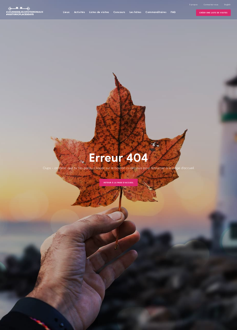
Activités (79, 12)
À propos (193, 4)
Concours (119, 12)
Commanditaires (155, 12)
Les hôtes (135, 12)
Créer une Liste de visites (213, 13)
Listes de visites (99, 12)
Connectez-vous (211, 4)
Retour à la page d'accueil (118, 182)
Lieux (66, 12)
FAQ (173, 12)
